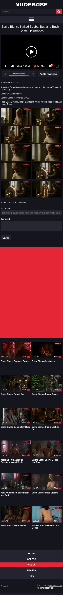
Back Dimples (12, 102)
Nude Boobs (46, 102)
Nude (37, 102)
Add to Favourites (48, 74)
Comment (5, 219)
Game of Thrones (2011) (18, 98)
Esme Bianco (16, 94)
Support (4, 586)
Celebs (31, 559)
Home (31, 553)
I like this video (5, 74)
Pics (31, 576)
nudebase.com (55, 585)
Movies (31, 570)
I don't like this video (33, 74)
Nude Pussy (7, 104)
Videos (31, 564)
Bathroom (29, 102)
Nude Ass (57, 102)
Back (21, 102)
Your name (5, 208)
